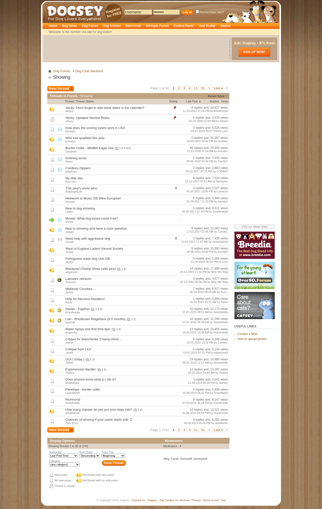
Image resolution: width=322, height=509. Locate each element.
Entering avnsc (76, 158)
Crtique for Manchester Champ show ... (93, 339)
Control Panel (183, 26)
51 (203, 88)
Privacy (195, 500)
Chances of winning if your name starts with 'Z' (99, 419)
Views (224, 101)
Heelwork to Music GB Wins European (93, 198)
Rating (173, 101)
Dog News (69, 26)
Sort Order (85, 452)
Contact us (171, 500)
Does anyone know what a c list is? (90, 379)
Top (161, 500)
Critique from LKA (78, 349)
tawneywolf (200, 458)
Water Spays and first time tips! (87, 329)
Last (218, 88)
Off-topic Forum (157, 26)
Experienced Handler (80, 369)
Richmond (72, 399)
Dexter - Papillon (77, 309)
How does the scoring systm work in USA (95, 128)
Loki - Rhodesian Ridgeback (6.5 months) (95, 319)
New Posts (133, 26)
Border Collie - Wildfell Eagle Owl (89, 148)
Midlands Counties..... (81, 289)
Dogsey (53, 4)
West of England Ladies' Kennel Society (94, 248)
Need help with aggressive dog (87, 238)
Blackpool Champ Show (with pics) (90, 269)
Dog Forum (90, 26)
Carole (175, 458)
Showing (61, 77)
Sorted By (55, 452)
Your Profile (206, 26)
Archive (184, 500)
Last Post (192, 101)
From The (107, 452)
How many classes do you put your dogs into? (98, 409)
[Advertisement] (136, 48)
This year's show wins (81, 188)
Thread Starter (85, 101)
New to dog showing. (80, 208)
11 (196, 88)
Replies (214, 101)
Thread (69, 101)
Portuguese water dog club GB (87, 259)
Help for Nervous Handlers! (85, 299)
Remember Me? (210, 12)
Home (53, 26)
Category (54, 460)
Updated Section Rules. (93, 118)
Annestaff (186, 458)
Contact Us (138, 500)
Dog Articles (111, 26)
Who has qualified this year (85, 138)
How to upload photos (252, 339)
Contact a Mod (247, 334)
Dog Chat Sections (89, 71)
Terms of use (211, 500)
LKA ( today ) (74, 359)
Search (225, 26)
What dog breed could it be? (97, 218)
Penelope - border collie (82, 389)
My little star (74, 178)
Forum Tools (216, 96)
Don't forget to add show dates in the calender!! (110, 108)
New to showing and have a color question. (96, 228)
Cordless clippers (78, 168)
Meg (166, 458)
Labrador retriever (78, 279)
